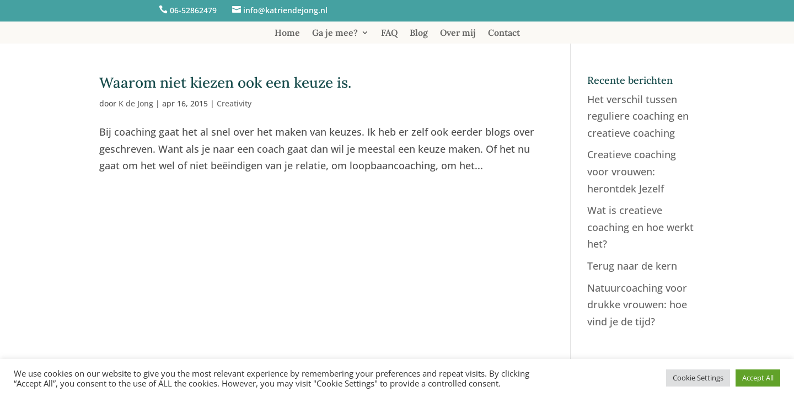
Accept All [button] (758, 378)
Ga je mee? (335, 33)
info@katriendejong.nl (285, 10)
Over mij (458, 33)
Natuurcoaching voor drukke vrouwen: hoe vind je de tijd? (637, 304)
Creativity (234, 103)
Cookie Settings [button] (698, 378)
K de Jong (136, 103)
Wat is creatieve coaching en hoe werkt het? (640, 226)
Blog (419, 33)
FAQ (389, 33)
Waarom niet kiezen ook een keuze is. (225, 82)
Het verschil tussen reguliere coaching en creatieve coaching (638, 116)
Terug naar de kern (632, 265)
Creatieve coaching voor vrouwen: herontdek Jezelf (631, 171)
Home (287, 33)
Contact (504, 33)
